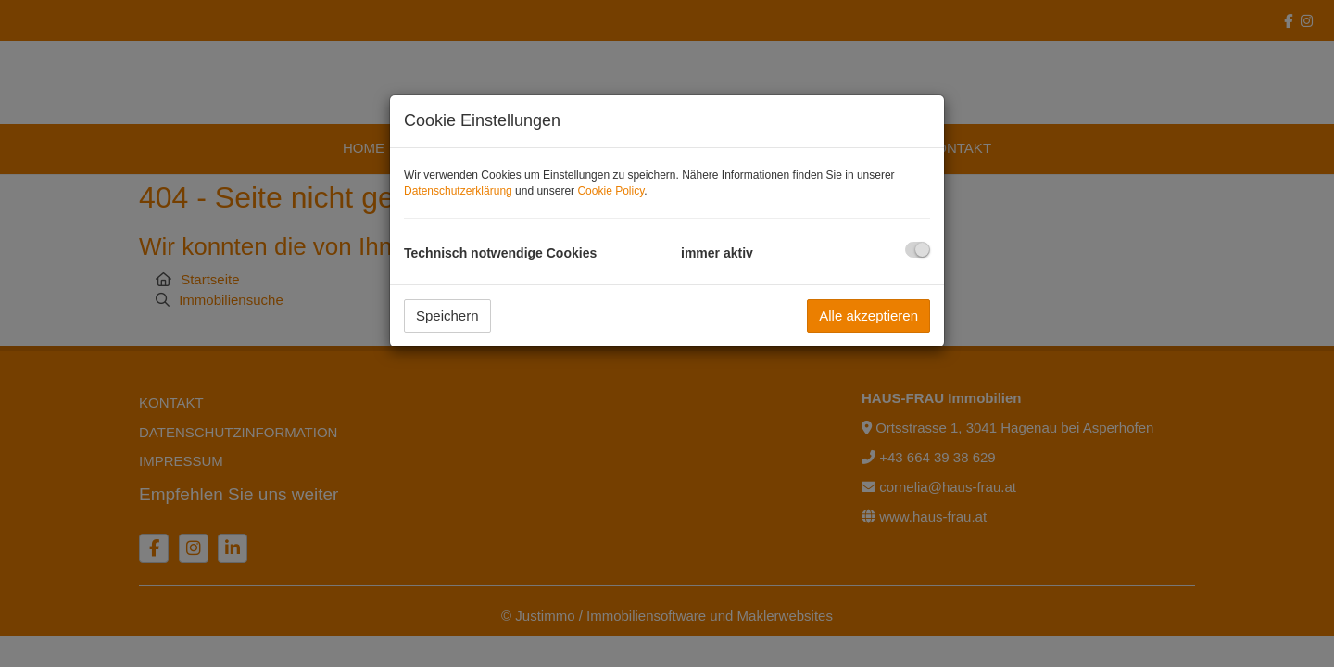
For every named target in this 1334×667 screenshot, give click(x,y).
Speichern (447, 315)
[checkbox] (917, 250)
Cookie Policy (610, 190)
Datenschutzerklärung (458, 190)
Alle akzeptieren (868, 315)
